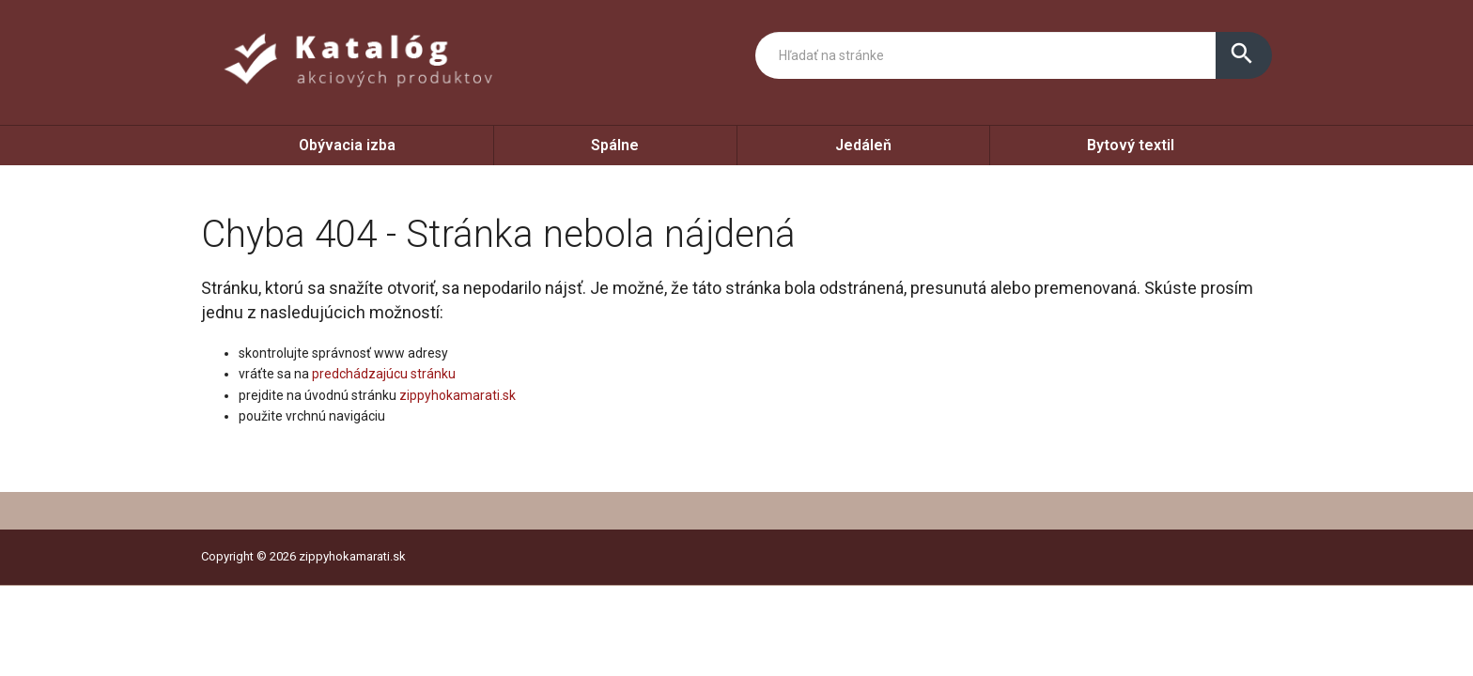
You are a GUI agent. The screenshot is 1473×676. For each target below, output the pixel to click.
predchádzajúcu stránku (384, 373)
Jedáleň (863, 145)
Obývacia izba (347, 145)
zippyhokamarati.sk (457, 395)
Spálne (615, 145)
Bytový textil (1130, 145)
